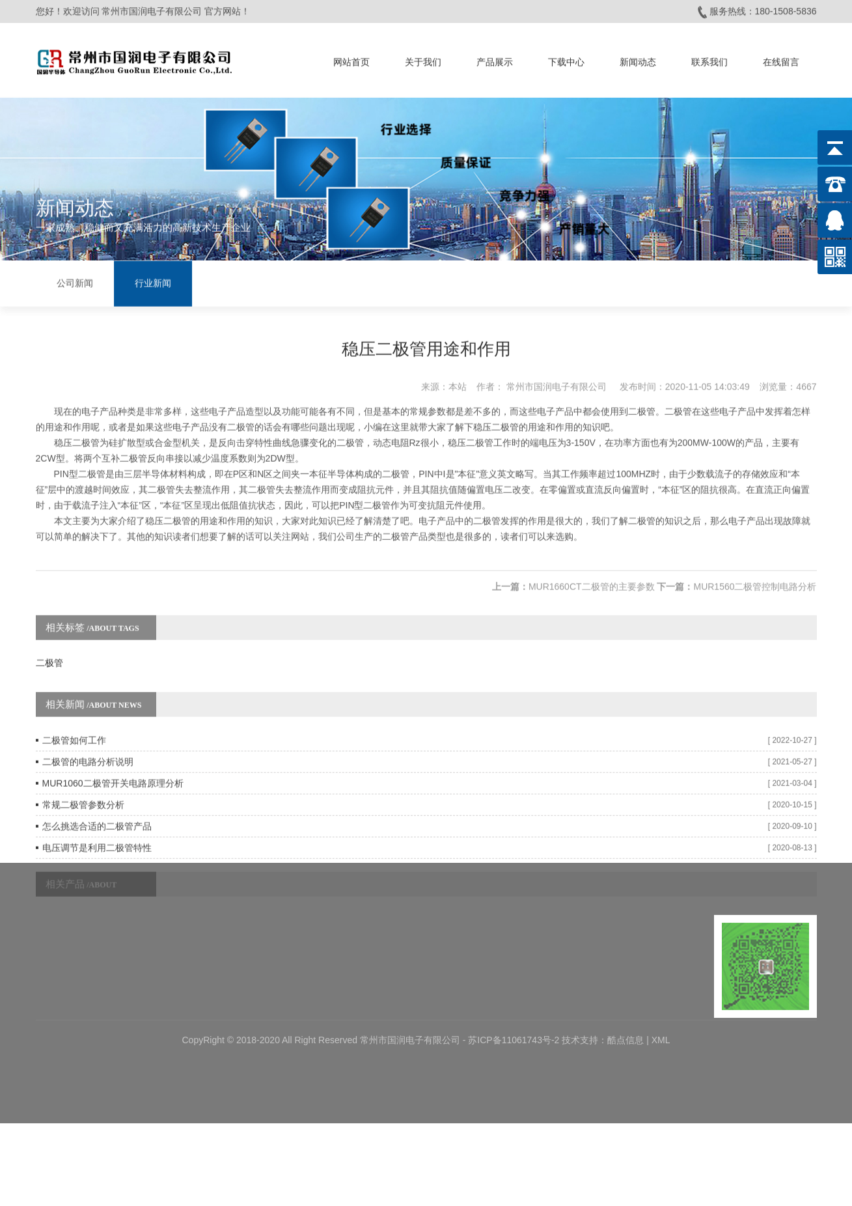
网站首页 (351, 60)
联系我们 (709, 60)
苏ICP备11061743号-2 (515, 987)
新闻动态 (638, 60)
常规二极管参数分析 (83, 790)
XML (661, 987)
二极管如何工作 (74, 726)
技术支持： (584, 987)
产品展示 (494, 60)
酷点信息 (625, 987)
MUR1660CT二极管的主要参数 (592, 572)
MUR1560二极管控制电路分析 (754, 572)
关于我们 (423, 60)
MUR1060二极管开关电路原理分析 (113, 769)
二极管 (49, 648)
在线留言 (781, 60)
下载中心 (566, 60)
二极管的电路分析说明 (87, 747)
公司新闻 (75, 282)
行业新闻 (153, 282)
